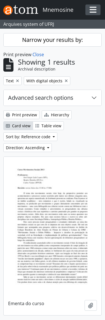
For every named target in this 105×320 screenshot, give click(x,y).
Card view (18, 125)
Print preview (21, 114)
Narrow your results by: (52, 40)
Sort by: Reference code (29, 136)
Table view (48, 125)
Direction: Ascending (26, 147)
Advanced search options (40, 97)
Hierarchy (56, 114)
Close (38, 54)
